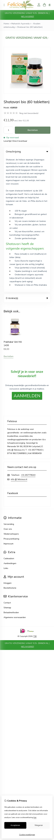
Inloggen (8, 447)
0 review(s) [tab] (27, 161)
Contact (7, 466)
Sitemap (7, 471)
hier (35, 817)
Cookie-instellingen (27, 835)
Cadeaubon (9, 422)
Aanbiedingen (10, 427)
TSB (35, 500)
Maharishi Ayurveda (20, 23)
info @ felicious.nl (19, 343)
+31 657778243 (28, 338)
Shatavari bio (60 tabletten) (29, 27)
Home (6, 23)
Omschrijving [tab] (27, 151)
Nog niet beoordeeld (28, 113)
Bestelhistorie (10, 451)
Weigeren (39, 825)
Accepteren (15, 825)
